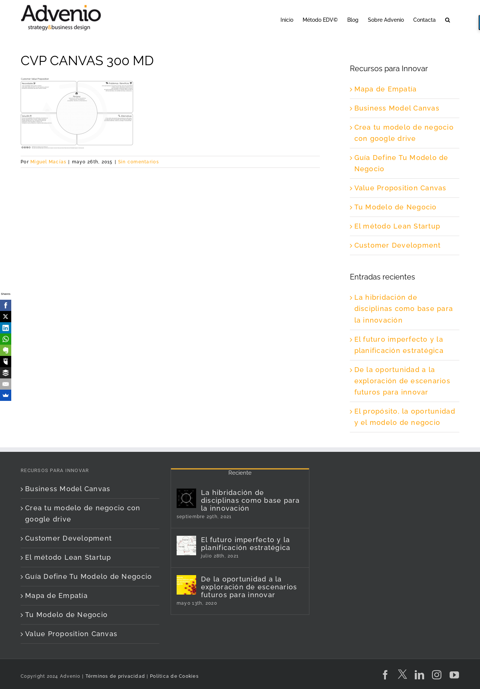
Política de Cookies (174, 676)
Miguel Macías (48, 161)
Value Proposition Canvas (400, 188)
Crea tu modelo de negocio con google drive (83, 513)
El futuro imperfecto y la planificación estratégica (246, 543)
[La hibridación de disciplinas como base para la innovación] (186, 498)
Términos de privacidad (114, 676)
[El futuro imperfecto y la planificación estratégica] (186, 545)
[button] (447, 19)
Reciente (240, 472)
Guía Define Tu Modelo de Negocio (88, 576)
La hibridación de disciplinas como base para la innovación (403, 308)
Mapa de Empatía (385, 89)
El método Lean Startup (397, 226)
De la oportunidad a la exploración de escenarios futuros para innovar (402, 381)
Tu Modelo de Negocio (395, 207)
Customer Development (397, 245)
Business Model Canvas (397, 108)
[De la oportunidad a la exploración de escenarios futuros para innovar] (186, 585)
